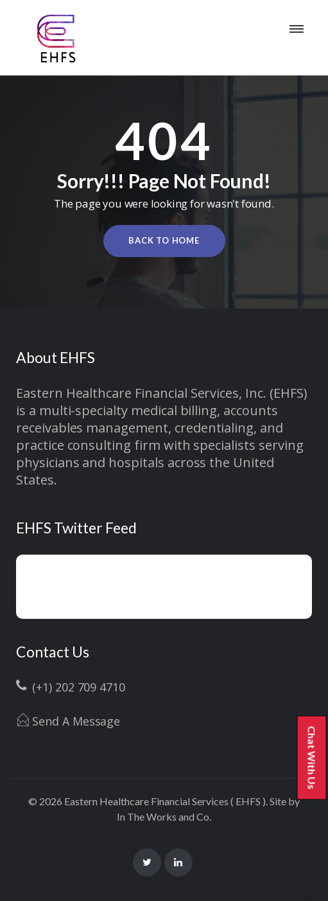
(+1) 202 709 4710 (78, 687)
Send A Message (76, 721)
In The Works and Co (163, 816)
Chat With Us (316, 758)
